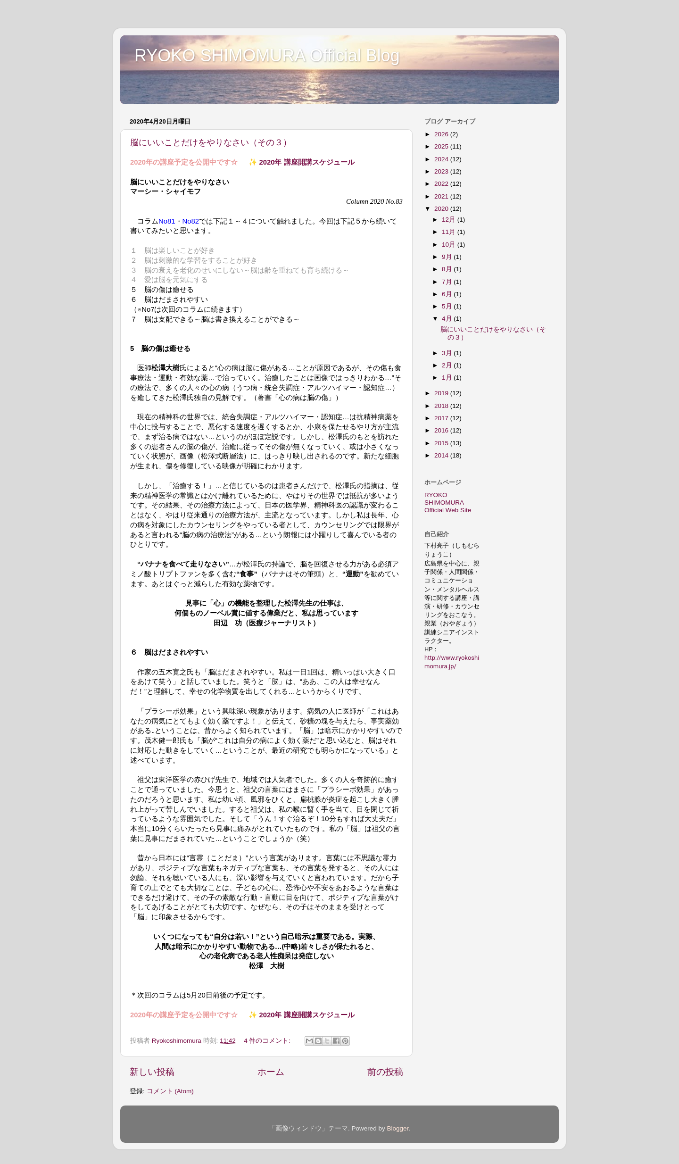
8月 (448, 269)
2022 (442, 183)
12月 (449, 219)
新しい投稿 (152, 1072)
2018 (442, 405)
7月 (448, 281)
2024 (442, 159)
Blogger (397, 1128)
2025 (442, 146)
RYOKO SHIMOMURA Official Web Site (447, 502)
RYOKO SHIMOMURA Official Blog (267, 55)
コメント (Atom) (170, 1091)
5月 (448, 306)
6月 (448, 294)
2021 (442, 196)
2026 (442, 134)
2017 (442, 418)
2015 (442, 443)
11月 (449, 231)
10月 (449, 244)
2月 (448, 365)
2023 (442, 171)
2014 (442, 455)
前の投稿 (385, 1072)
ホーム (270, 1072)
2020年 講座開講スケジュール (306, 162)
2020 (442, 208)
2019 (442, 393)
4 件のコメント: (268, 1040)
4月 (448, 318)
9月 (448, 256)
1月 (448, 377)
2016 (442, 430)
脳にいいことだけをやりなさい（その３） (210, 142)
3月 (448, 353)
